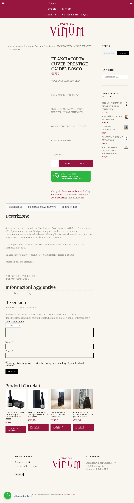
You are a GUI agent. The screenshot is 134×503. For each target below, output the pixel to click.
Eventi (52, 9)
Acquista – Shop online (24, 46)
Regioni (39, 46)
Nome (9, 342)
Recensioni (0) (69, 207)
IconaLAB (61, 497)
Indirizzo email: (13, 463)
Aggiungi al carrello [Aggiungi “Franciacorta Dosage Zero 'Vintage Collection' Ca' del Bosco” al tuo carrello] (13, 430)
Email (9, 351)
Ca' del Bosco (58, 194)
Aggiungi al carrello (76, 163)
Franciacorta (68, 191)
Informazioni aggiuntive (42, 207)
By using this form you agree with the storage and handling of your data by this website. (45, 363)
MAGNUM (84, 194)
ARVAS (52, 497)
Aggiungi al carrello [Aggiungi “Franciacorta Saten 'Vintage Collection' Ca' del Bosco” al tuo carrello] (36, 428)
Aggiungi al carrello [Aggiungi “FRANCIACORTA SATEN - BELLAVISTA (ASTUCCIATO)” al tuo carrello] (81, 428)
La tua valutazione (14, 321)
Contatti (67, 9)
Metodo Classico (59, 197)
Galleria (51, 15)
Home (52, 3)
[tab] (15, 207)
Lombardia (50, 46)
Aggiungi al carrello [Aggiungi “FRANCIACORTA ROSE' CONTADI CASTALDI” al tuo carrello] (58, 428)
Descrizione (15, 207)
